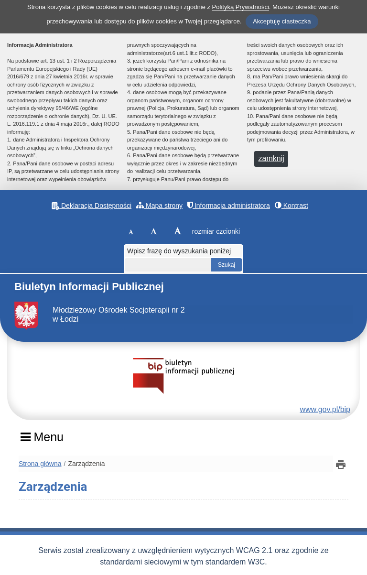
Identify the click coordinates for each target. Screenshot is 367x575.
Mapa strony (159, 205)
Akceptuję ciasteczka (282, 21)
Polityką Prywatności (240, 7)
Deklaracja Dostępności (91, 206)
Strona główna (40, 463)
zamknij (271, 158)
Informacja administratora (228, 205)
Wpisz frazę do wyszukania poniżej (179, 251)
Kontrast (291, 205)
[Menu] (41, 440)
